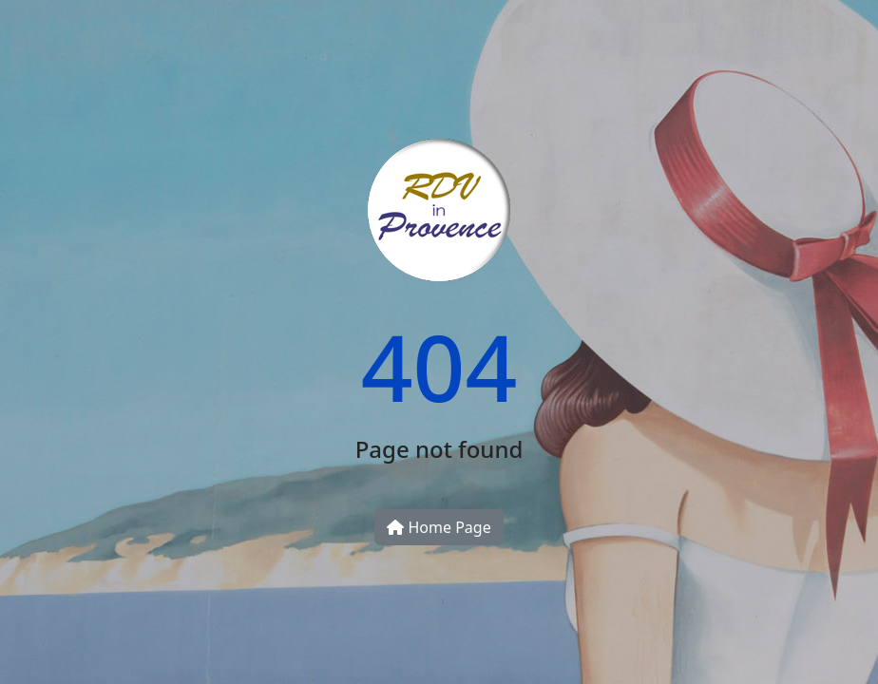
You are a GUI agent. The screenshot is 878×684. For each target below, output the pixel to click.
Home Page (438, 527)
